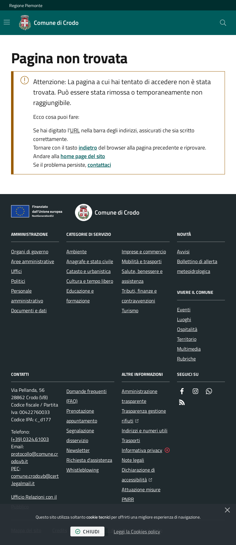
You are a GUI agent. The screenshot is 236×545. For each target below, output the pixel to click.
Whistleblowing (82, 469)
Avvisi (183, 251)
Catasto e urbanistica (88, 271)
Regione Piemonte (25, 5)
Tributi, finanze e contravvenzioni (139, 295)
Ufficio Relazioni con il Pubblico (34, 501)
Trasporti (131, 440)
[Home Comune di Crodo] (49, 22)
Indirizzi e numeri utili (144, 430)
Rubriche (186, 358)
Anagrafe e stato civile (89, 261)
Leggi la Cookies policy (137, 531)
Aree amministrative (32, 261)
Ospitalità (187, 329)
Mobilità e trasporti (142, 261)
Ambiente (76, 251)
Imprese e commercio (144, 251)
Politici (18, 281)
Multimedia (189, 348)
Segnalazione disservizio (80, 435)
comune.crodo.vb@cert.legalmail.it (35, 479)
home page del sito (83, 156)
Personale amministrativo (27, 295)
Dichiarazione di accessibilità (146, 474)
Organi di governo (29, 251)
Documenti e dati (29, 310)
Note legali (133, 460)
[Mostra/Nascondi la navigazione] (6, 22)
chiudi (87, 531)
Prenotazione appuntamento (81, 415)
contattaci (99, 165)
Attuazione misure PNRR (141, 494)
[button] (223, 22)
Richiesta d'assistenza (89, 460)
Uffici (16, 271)
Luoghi (184, 319)
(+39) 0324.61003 (30, 439)
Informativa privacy (142, 450)
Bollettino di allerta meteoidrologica (197, 266)
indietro (88, 147)
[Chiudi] (227, 510)
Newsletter (78, 450)
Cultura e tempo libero (89, 281)
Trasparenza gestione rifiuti (146, 415)
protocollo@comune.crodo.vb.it (34, 457)
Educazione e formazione (80, 295)
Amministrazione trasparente (139, 396)
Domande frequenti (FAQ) (86, 396)
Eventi (184, 309)
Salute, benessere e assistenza (142, 276)
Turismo (130, 310)
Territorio (186, 339)
